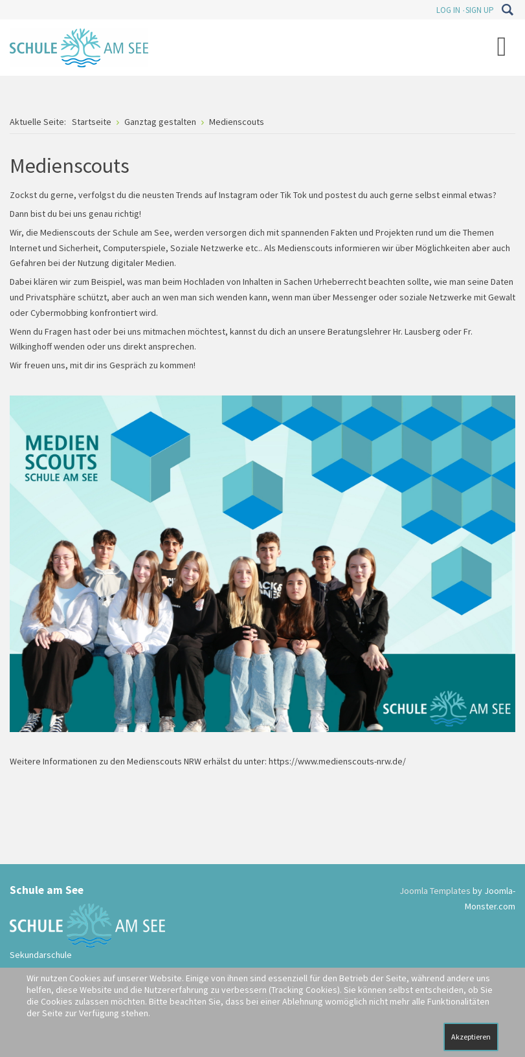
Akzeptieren (471, 1036)
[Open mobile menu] (501, 46)
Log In (448, 10)
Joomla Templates (435, 890)
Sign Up (479, 10)
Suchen (507, 10)
